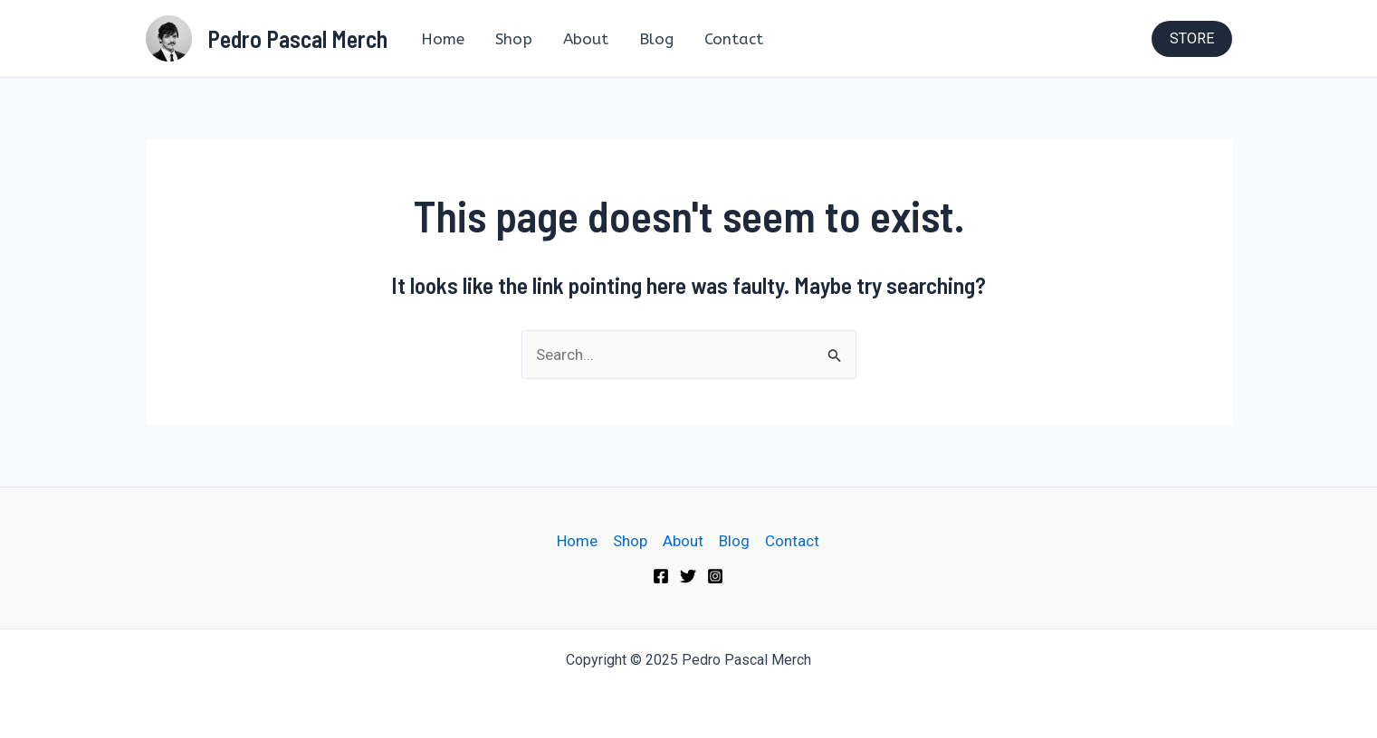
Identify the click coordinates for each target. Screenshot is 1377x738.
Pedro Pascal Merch (297, 38)
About (585, 39)
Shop (513, 39)
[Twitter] (688, 576)
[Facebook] (661, 576)
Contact (733, 39)
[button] (1192, 39)
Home (442, 39)
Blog (656, 39)
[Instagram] (715, 576)
